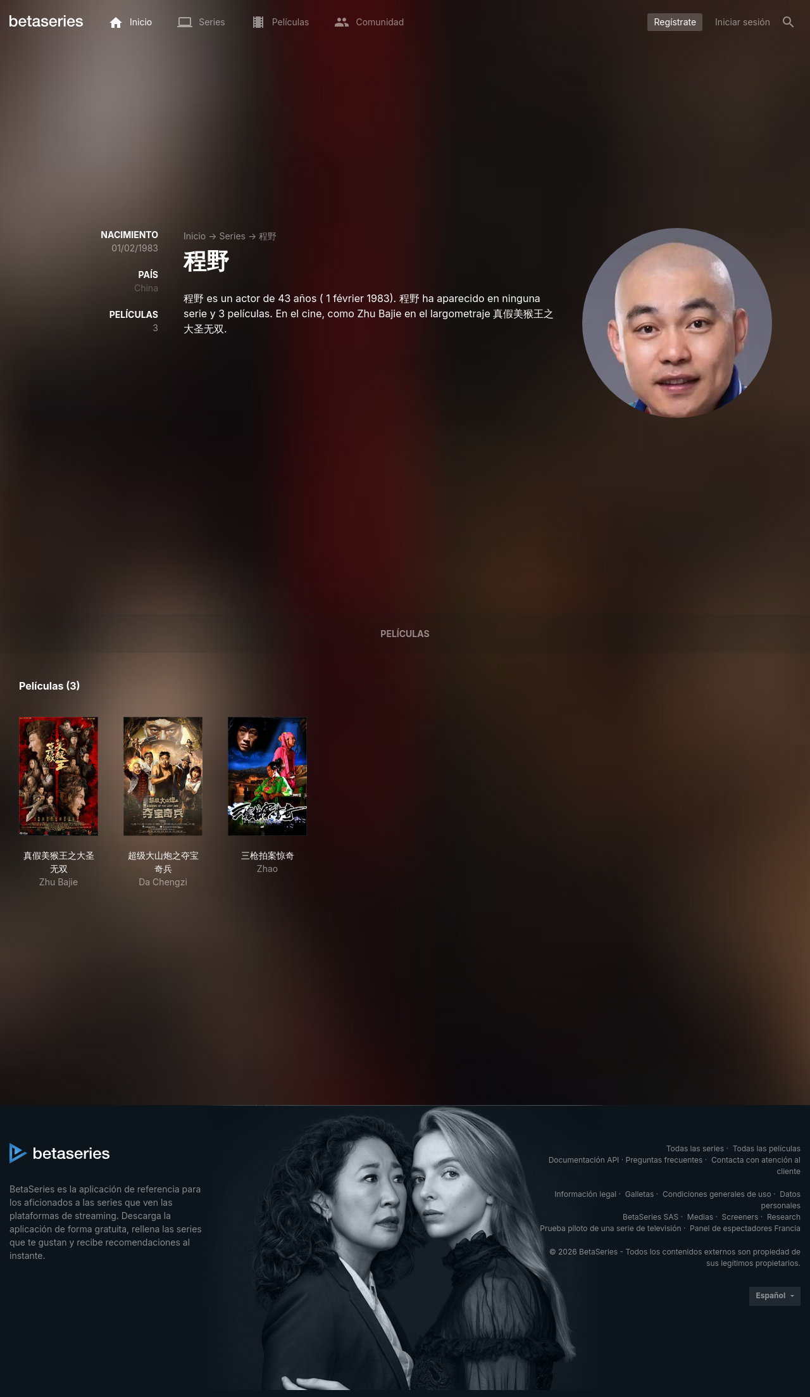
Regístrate (675, 21)
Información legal (585, 1194)
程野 (268, 236)
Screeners (740, 1217)
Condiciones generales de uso (717, 1194)
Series (232, 236)
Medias (700, 1217)
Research (784, 1217)
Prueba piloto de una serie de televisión (610, 1228)
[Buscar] (788, 22)
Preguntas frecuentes (664, 1160)
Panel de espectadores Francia (745, 1228)
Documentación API (584, 1160)
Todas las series (695, 1148)
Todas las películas (767, 1148)
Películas (404, 633)
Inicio (195, 236)
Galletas (639, 1194)
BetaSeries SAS (650, 1217)
